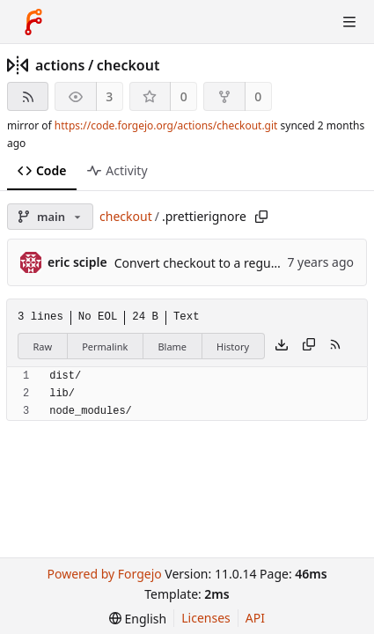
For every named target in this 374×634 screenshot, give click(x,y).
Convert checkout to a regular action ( (223, 262)
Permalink (105, 346)
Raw (43, 346)
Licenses (206, 617)
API (255, 617)
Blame (172, 346)
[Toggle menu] (349, 22)
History (232, 346)
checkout (128, 65)
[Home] (33, 22)
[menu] (137, 618)
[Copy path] (261, 216)
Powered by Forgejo (104, 573)
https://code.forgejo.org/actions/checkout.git (166, 125)
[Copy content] (309, 346)
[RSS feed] (27, 96)
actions (59, 65)
